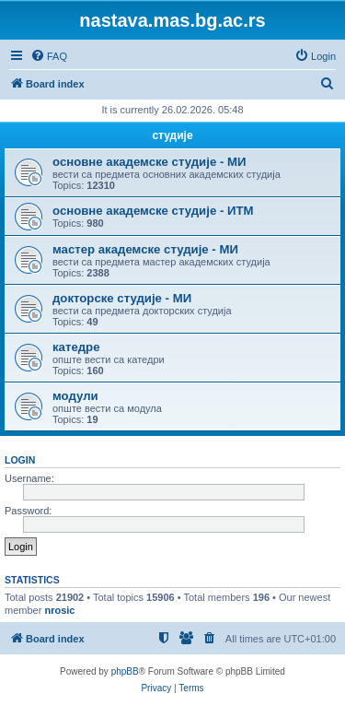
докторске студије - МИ (121, 298)
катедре (76, 347)
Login (20, 459)
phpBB (125, 671)
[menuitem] (48, 56)
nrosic (59, 610)
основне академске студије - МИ (149, 162)
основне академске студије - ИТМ (152, 211)
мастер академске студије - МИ (145, 249)
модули (75, 396)
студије (172, 135)
